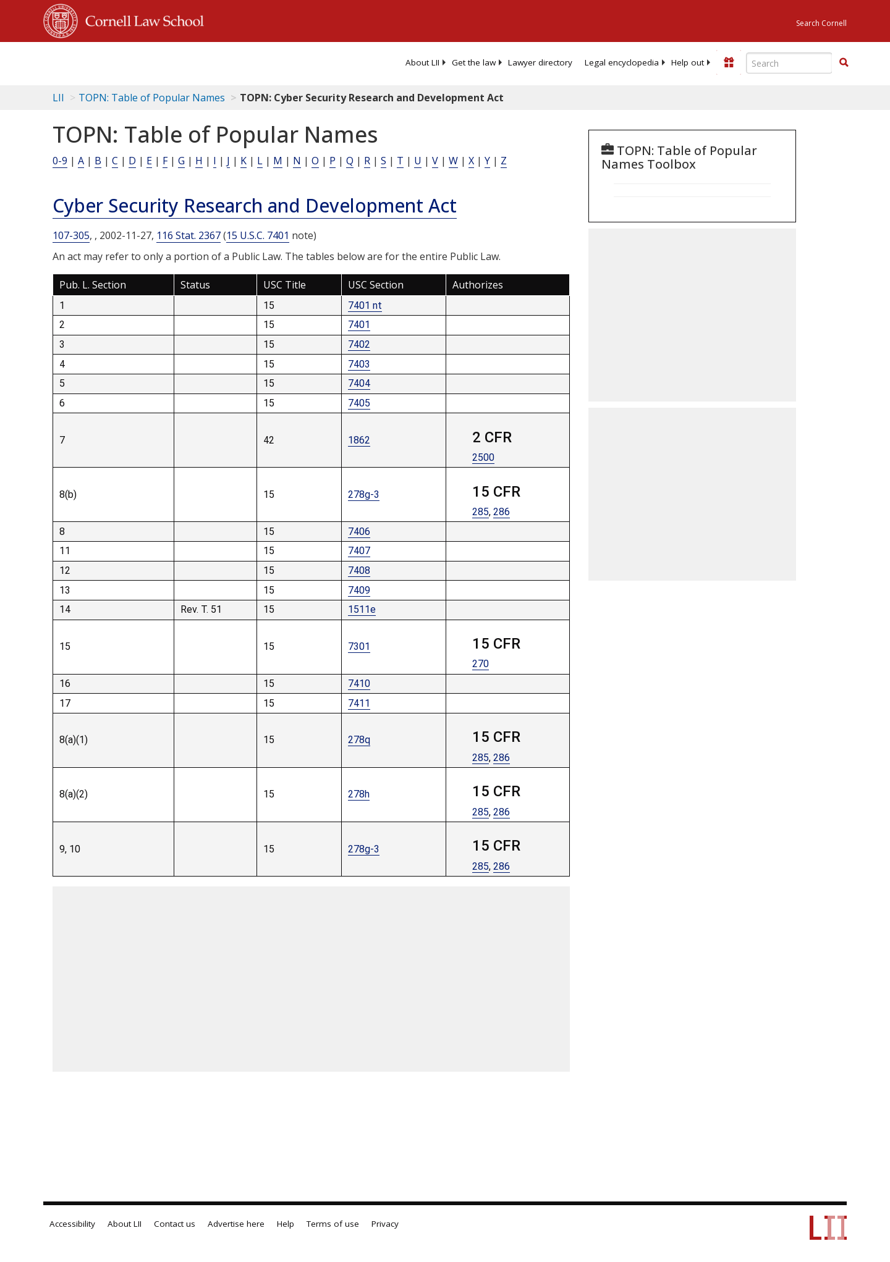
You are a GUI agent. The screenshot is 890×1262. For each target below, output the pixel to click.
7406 (359, 531)
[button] (843, 62)
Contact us (174, 1223)
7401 (359, 324)
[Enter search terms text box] (789, 63)
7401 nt (365, 305)
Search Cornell (821, 23)
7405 (359, 403)
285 (480, 512)
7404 (359, 383)
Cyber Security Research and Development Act (255, 205)
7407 (359, 551)
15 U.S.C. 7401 (257, 235)
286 (501, 512)
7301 (359, 646)
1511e (362, 609)
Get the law (474, 62)
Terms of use (333, 1223)
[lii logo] (182, 61)
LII (58, 97)
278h (359, 794)
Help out (687, 62)
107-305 (71, 235)
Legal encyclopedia (622, 62)
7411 (359, 703)
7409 (359, 590)
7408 (359, 570)
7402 (359, 344)
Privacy (385, 1223)
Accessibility (72, 1223)
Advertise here (236, 1223)
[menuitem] (422, 62)
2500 (483, 457)
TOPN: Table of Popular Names (151, 97)
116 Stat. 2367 (188, 235)
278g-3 (363, 494)
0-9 (60, 160)
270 (480, 664)
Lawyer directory (540, 62)
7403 (359, 364)
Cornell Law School (141, 19)
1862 (359, 440)
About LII (422, 62)
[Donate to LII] (728, 62)
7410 (359, 683)
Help (285, 1223)
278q (359, 740)
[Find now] (843, 63)
